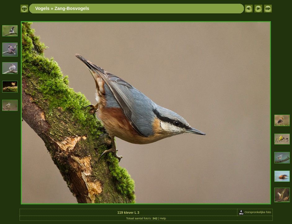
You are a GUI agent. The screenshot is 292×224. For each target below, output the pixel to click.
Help (163, 218)
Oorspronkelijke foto (255, 212)
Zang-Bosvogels (72, 8)
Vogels (42, 8)
